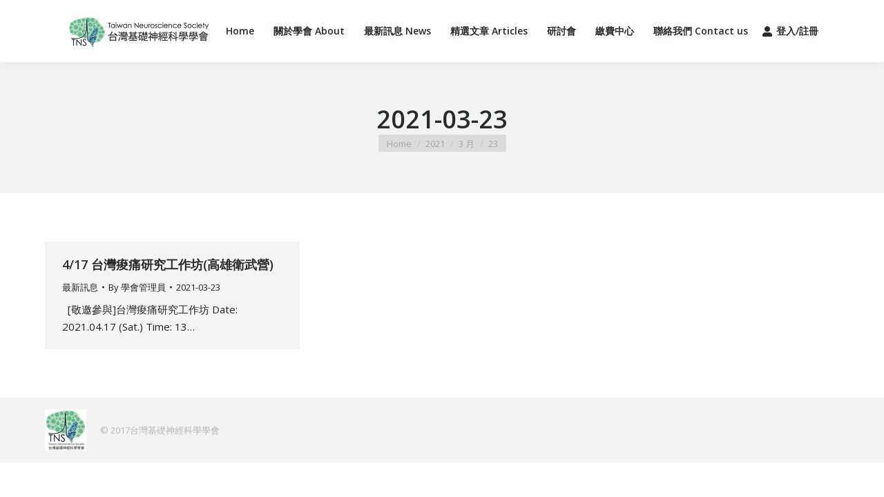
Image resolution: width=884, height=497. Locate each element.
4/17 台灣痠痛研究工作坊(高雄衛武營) (167, 264)
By (137, 287)
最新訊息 (80, 287)
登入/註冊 (790, 31)
